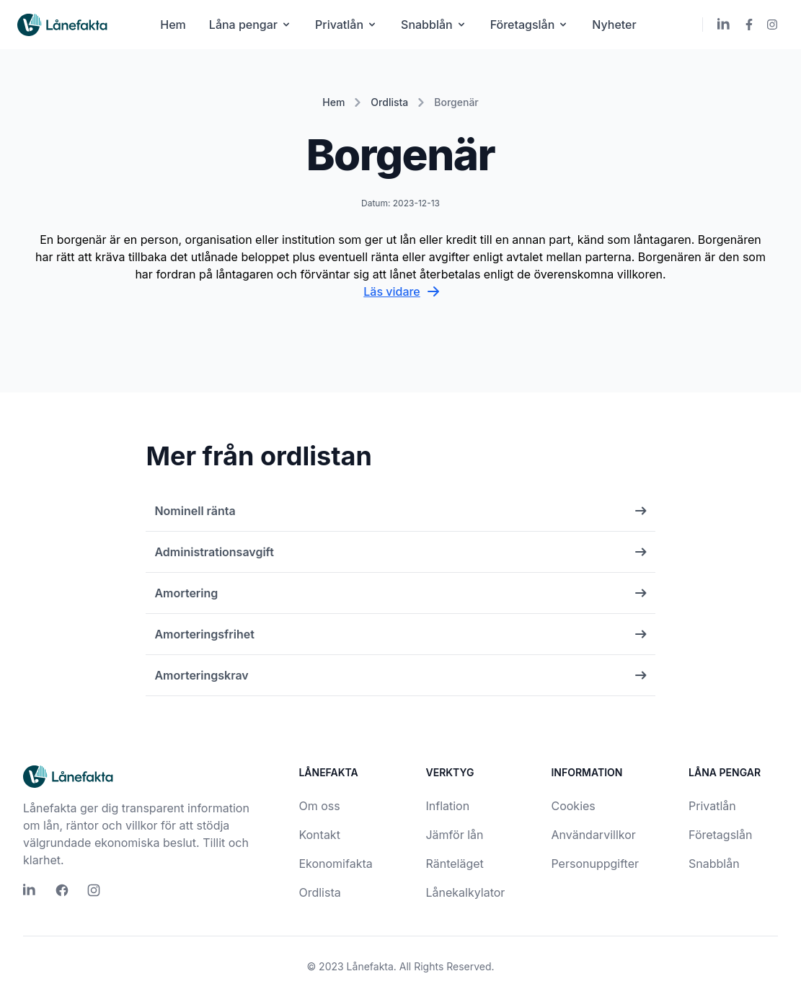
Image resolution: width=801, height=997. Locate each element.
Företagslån (530, 24)
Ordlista (389, 102)
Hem (173, 24)
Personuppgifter (595, 863)
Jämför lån (454, 834)
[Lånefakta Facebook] (749, 24)
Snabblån (434, 24)
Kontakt (319, 834)
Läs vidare (400, 291)
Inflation (447, 806)
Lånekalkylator (465, 892)
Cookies (573, 806)
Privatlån (346, 24)
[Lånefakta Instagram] (772, 24)
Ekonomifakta (335, 863)
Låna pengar (250, 24)
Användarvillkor (593, 834)
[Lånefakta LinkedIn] (725, 25)
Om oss (319, 806)
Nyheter (614, 24)
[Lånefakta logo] (63, 25)
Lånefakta (370, 966)
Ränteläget (454, 863)
